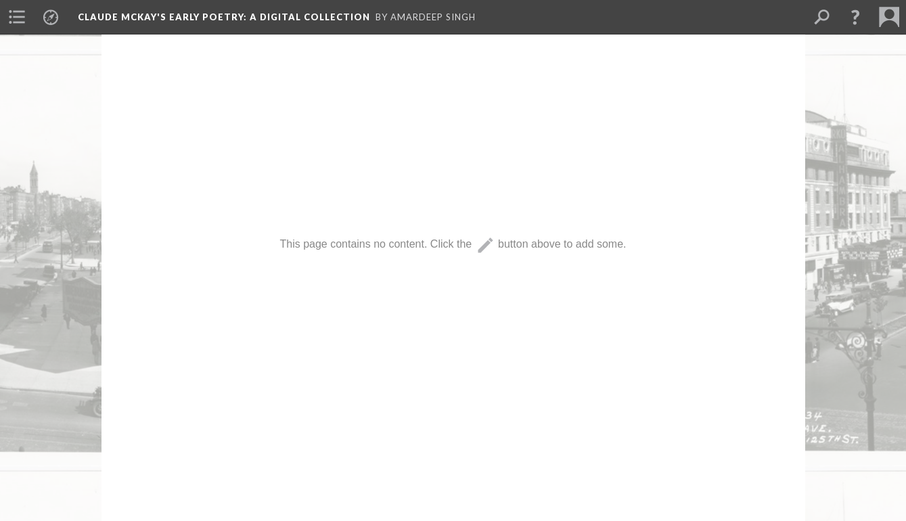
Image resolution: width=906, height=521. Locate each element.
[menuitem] (17, 17)
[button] (855, 17)
